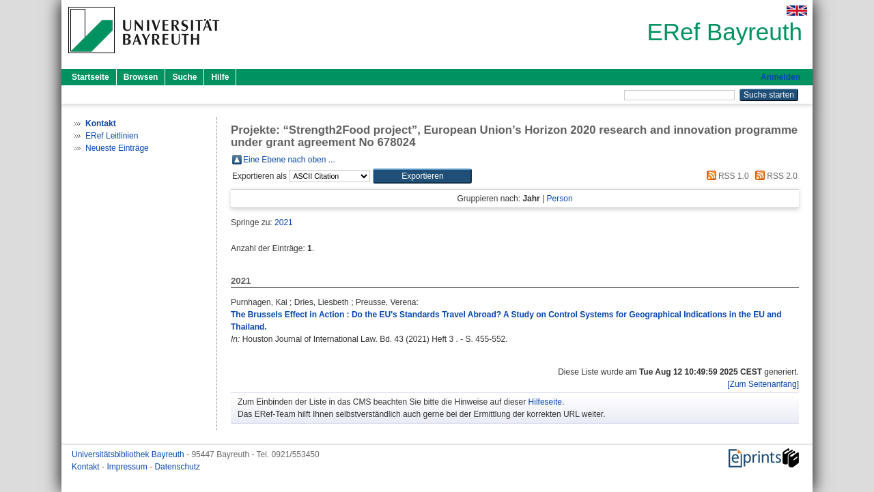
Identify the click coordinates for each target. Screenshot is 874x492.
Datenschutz (177, 467)
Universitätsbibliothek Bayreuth (129, 454)
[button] (422, 176)
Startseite (90, 77)
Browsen (141, 77)
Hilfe (220, 77)
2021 (283, 222)
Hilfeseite (545, 402)
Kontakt (87, 467)
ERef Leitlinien (111, 136)
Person (560, 198)
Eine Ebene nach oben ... (289, 159)
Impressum (128, 467)
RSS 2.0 (774, 176)
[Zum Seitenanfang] (763, 384)
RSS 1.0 (726, 176)
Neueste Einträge (117, 148)
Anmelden (780, 77)
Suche (184, 77)
